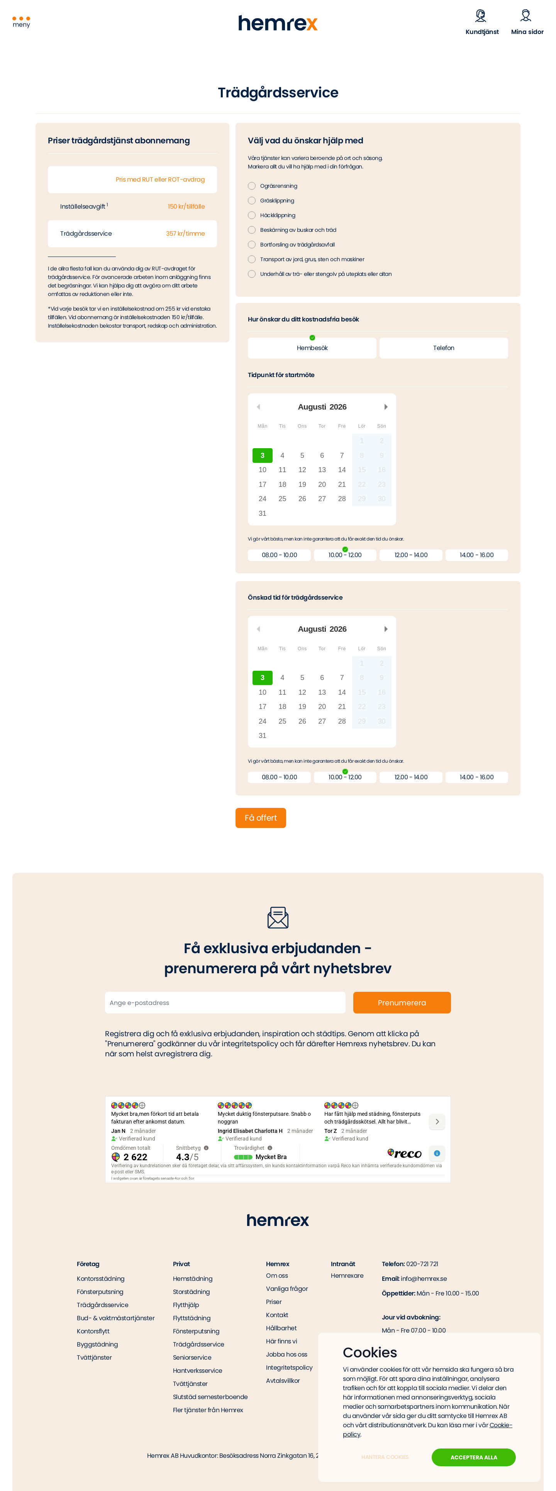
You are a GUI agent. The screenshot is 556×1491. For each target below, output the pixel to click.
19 (302, 484)
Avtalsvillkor (283, 1381)
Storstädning (191, 1291)
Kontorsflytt (93, 1331)
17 (262, 484)
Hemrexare (347, 1276)
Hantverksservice (197, 1370)
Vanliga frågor (287, 1289)
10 (262, 470)
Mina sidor (527, 31)
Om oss (277, 1276)
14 (342, 470)
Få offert (261, 817)
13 (322, 470)
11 (282, 470)
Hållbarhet (281, 1328)
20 (322, 484)
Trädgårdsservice (102, 1305)
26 (302, 499)
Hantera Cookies (385, 1457)
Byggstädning (97, 1344)
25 (282, 499)
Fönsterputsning (100, 1291)
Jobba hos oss (286, 1354)
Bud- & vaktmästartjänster (115, 1318)
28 (342, 499)
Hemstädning (193, 1278)
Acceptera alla (474, 1457)
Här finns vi (281, 1341)
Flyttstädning (192, 1318)
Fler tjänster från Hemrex (208, 1410)
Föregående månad (258, 406)
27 (322, 499)
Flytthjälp (186, 1305)
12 (302, 470)
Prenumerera (402, 1003)
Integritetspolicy (289, 1367)
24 (262, 499)
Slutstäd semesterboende (210, 1396)
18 (282, 484)
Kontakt (277, 1315)
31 (262, 513)
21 (342, 484)
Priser (273, 1302)
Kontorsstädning (101, 1278)
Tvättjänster (94, 1357)
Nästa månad (386, 406)
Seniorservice (192, 1357)
